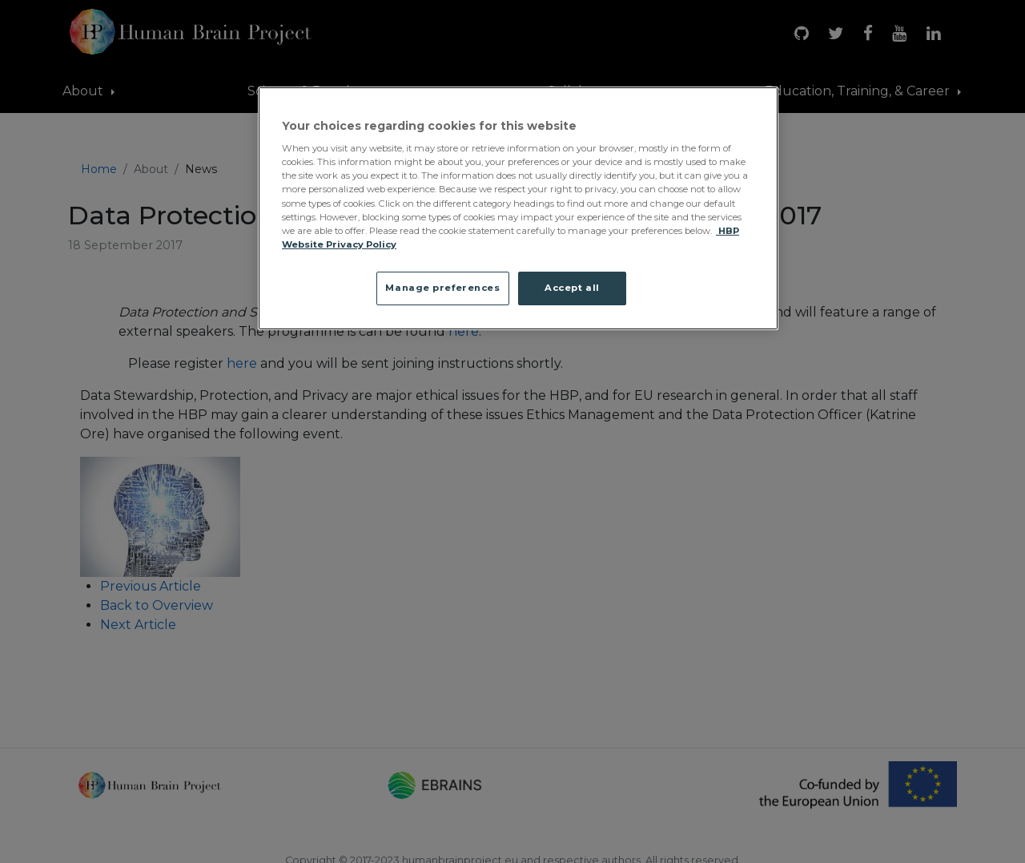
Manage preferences (442, 287)
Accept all (572, 287)
